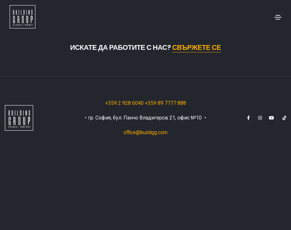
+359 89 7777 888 (165, 103)
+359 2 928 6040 (125, 103)
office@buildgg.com (145, 132)
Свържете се (196, 47)
